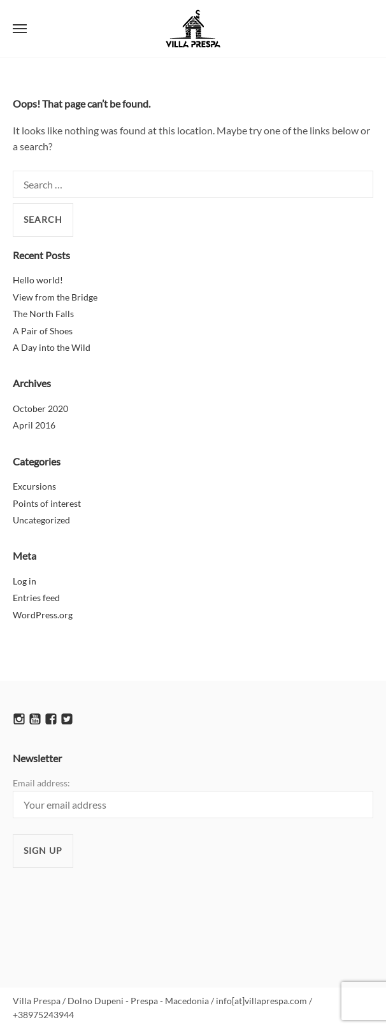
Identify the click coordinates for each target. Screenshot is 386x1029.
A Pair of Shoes (43, 330)
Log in (24, 581)
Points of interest (47, 503)
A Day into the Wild (51, 347)
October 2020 (40, 408)
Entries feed (36, 597)
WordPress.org (43, 614)
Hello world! (38, 279)
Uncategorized (41, 519)
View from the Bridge (55, 297)
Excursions (34, 486)
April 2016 (34, 425)
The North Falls (43, 313)
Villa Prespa (193, 29)
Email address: (193, 797)
